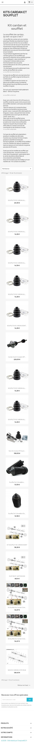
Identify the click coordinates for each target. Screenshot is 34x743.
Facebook (3, 712)
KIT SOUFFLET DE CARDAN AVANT (17, 545)
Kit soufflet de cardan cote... (17, 607)
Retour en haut (24, 685)
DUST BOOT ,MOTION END (17, 576)
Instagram (8, 712)
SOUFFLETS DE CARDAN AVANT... (17, 326)
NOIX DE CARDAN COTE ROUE (17, 670)
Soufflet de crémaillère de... (17, 513)
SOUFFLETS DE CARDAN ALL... (17, 200)
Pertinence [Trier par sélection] (17, 169)
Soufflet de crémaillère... (17, 482)
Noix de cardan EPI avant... (17, 451)
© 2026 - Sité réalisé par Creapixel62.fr (14, 741)
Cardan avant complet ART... (17, 357)
